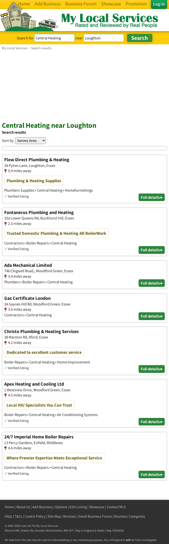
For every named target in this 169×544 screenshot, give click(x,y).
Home (9, 507)
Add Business (42, 507)
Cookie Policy (35, 516)
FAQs (8, 516)
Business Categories (129, 516)
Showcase (96, 507)
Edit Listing (78, 507)
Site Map (54, 516)
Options (61, 507)
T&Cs (18, 516)
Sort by (8, 140)
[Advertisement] (84, 86)
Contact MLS (116, 507)
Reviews (69, 516)
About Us (23, 507)
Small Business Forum (95, 516)
